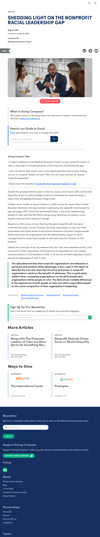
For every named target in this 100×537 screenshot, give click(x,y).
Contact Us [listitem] (7, 522)
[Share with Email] (96, 51)
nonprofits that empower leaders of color (56, 183)
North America (53, 295)
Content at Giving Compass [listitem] (15, 492)
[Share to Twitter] (90, 51)
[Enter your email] (51, 317)
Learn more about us (30, 118)
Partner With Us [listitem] (9, 519)
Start (12, 132)
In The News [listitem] (8, 488)
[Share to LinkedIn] (84, 51)
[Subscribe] (90, 317)
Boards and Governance (32, 295)
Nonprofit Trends (70, 295)
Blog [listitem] (5, 485)
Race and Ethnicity (30, 298)
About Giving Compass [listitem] (13, 481)
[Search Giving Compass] (89, 3)
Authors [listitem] (6, 515)
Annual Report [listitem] (9, 496)
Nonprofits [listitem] (7, 511)
